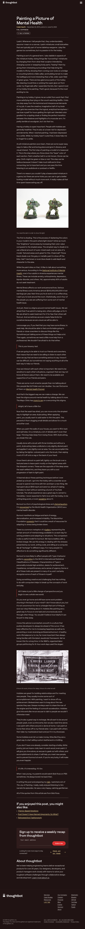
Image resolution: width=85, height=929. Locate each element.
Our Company (62, 895)
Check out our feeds (55, 852)
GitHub (73, 900)
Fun (18, 29)
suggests (30, 521)
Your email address (28, 840)
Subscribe (59, 843)
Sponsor (60, 907)
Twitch (73, 905)
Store (59, 909)
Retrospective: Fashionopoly (30, 818)
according (28, 559)
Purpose (60, 900)
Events (60, 905)
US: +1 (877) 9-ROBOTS (50, 920)
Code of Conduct (49, 921)
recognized (24, 507)
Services (47, 895)
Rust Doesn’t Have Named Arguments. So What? (38, 814)
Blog (59, 902)
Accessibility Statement (62, 921)
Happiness (24, 29)
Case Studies (48, 897)
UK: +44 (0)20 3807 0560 (66, 920)
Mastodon (74, 895)
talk (48, 782)
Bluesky (73, 897)
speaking (42, 499)
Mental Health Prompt (35, 389)
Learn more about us (40, 878)
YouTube (74, 902)
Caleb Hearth (21, 27)
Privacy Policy (75, 921)
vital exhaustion (60, 504)
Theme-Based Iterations (28, 811)
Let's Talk (47, 902)
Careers (60, 897)
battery (48, 530)
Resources (47, 900)
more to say (38, 400)
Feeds (73, 907)
